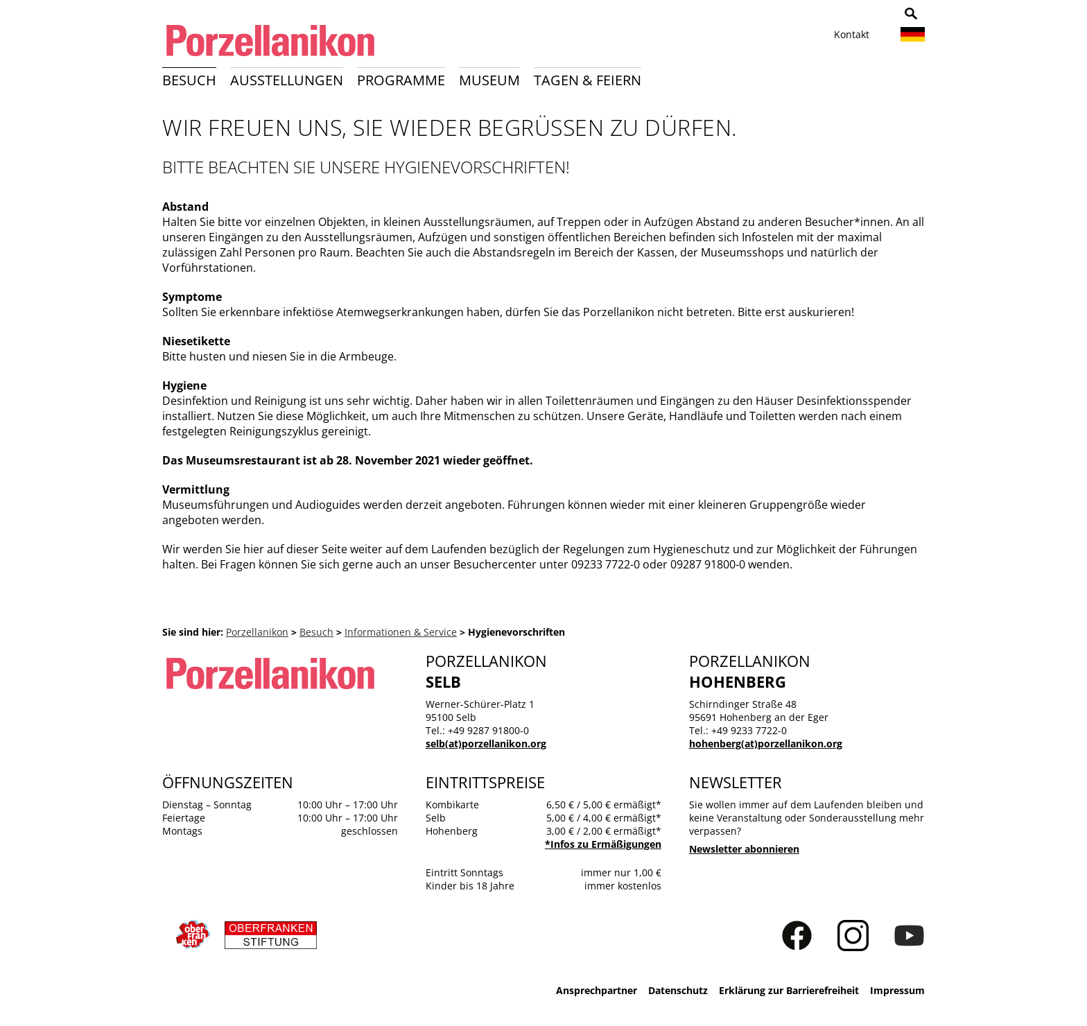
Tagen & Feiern (587, 80)
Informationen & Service (401, 631)
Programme (401, 80)
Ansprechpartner (596, 990)
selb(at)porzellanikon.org (486, 743)
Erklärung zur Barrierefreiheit (789, 990)
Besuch (189, 80)
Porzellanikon (257, 631)
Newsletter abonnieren (744, 848)
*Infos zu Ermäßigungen (603, 844)
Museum (489, 80)
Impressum (897, 990)
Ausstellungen (286, 80)
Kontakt (851, 34)
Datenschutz (678, 990)
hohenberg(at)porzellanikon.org (765, 743)
